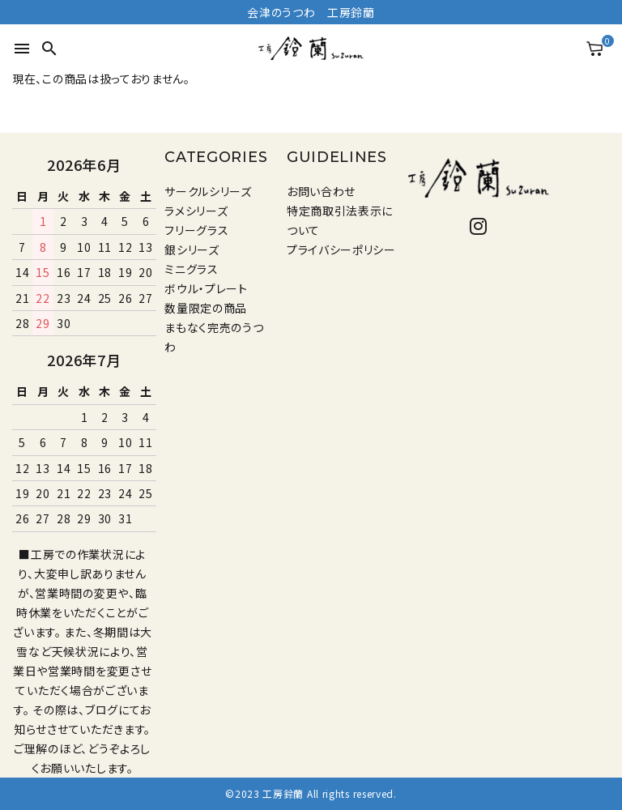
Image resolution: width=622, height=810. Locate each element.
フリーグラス (196, 230)
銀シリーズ (191, 249)
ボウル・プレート (206, 288)
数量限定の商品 (205, 308)
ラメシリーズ (196, 210)
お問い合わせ (321, 191)
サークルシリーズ (208, 191)
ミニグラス (191, 269)
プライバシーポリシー (341, 249)
